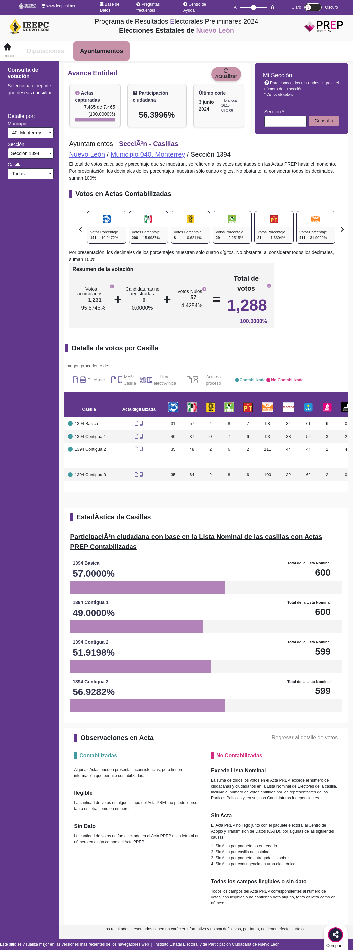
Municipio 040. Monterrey (148, 154)
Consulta (323, 120)
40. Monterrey (25, 132)
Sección (16, 144)
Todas (17, 173)
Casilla (15, 164)
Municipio (17, 123)
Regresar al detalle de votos (305, 737)
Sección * (274, 111)
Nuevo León (87, 154)
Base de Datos (109, 7)
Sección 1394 (24, 153)
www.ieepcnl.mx (58, 6)
